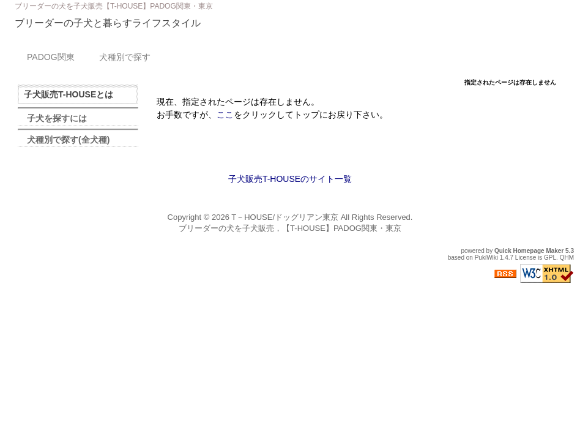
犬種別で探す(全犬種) (68, 140)
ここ (225, 114)
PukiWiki (486, 257)
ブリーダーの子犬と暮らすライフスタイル (108, 23)
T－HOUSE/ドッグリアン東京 (284, 217)
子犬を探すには (57, 118)
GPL (550, 257)
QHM (567, 257)
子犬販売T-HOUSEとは (68, 94)
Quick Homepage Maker (528, 250)
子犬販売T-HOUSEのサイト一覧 (290, 179)
